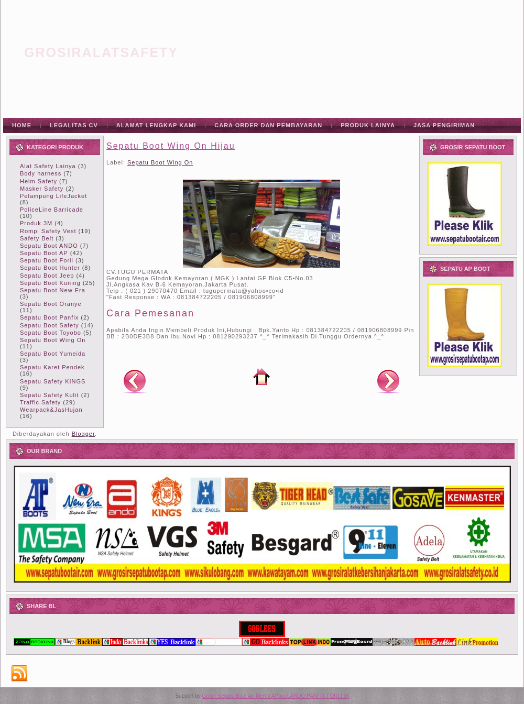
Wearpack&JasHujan (51, 409)
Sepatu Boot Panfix (49, 317)
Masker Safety (41, 188)
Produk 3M (36, 223)
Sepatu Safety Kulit (49, 395)
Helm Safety (38, 181)
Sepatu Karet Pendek (52, 367)
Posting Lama (388, 380)
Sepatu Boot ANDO (49, 246)
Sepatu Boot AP (44, 253)
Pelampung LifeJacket (53, 196)
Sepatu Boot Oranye (51, 304)
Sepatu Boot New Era (52, 290)
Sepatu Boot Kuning (50, 283)
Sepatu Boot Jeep (47, 275)
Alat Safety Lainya (48, 166)
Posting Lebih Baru (134, 380)
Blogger (83, 434)
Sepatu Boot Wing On (52, 340)
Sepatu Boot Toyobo (50, 332)
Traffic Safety (40, 402)
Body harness (40, 173)
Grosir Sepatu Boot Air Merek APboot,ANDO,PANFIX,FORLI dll (275, 696)
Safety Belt (36, 238)
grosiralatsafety (101, 52)
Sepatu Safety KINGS (52, 381)
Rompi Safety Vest (48, 231)
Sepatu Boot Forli (46, 260)
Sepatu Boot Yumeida (52, 353)
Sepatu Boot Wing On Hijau (170, 145)
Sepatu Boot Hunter (50, 268)
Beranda (261, 376)
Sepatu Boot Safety (49, 325)
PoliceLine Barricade (51, 209)
